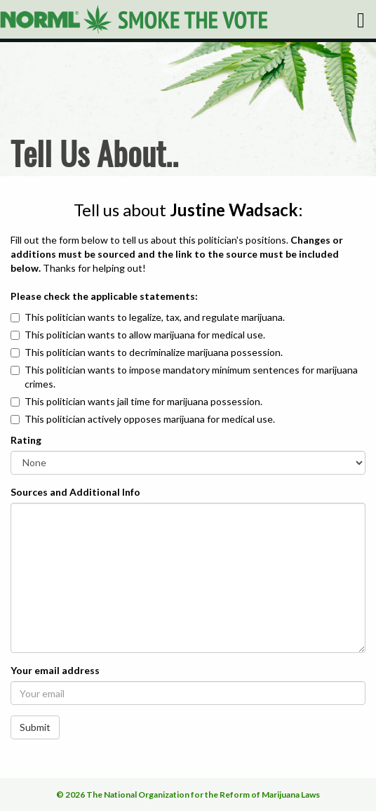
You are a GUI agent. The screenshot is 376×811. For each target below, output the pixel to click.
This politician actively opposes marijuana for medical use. (150, 419)
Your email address (55, 670)
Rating (26, 440)
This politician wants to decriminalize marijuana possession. (154, 352)
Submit (35, 727)
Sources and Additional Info (75, 492)
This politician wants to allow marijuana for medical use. (145, 335)
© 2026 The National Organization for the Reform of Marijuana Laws (188, 794)
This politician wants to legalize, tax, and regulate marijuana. (155, 317)
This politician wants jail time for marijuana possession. (143, 401)
